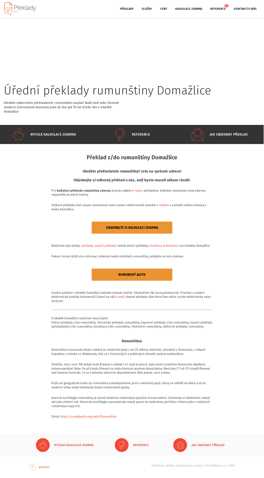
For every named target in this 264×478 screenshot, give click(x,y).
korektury (156, 245)
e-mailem (162, 205)
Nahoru (44, 467)
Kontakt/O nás (245, 8)
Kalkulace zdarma (188, 8)
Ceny (163, 8)
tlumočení (172, 245)
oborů (199, 465)
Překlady (126, 8)
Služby (147, 8)
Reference (218, 8)
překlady (87, 245)
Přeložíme (158, 465)
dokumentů (184, 465)
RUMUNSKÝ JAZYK (132, 275)
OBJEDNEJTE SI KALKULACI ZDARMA (132, 228)
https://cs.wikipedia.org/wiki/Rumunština (88, 416)
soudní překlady (105, 245)
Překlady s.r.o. (218, 465)
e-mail (136, 190)
